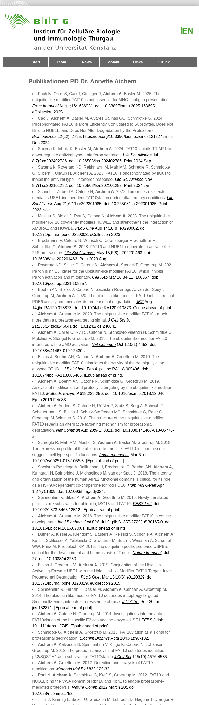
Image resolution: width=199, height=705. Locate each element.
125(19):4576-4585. (141, 657)
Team (61, 62)
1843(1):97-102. (114, 638)
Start (36, 62)
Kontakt (112, 62)
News (87, 62)
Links (138, 62)
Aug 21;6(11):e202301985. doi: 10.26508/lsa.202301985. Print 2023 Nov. (102, 204)
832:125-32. (83, 669)
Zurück (163, 62)
